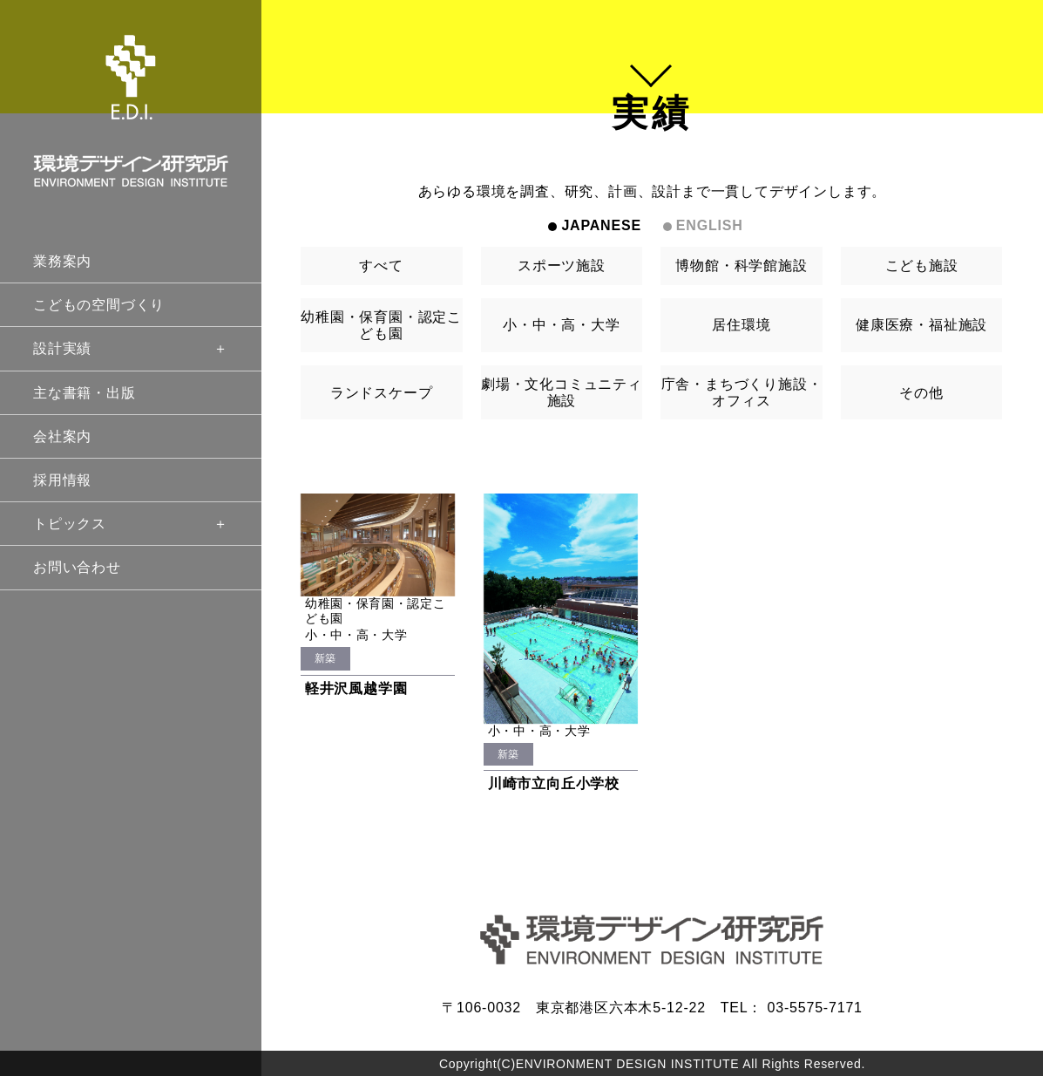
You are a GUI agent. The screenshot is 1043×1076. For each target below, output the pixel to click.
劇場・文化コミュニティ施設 (561, 392)
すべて (381, 265)
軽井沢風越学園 (356, 688)
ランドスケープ (381, 392)
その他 (921, 392)
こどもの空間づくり (99, 304)
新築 (325, 658)
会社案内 (62, 436)
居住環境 (741, 324)
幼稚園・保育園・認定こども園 (381, 325)
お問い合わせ (77, 567)
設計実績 (130, 348)
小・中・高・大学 (561, 324)
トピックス (130, 523)
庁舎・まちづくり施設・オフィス (742, 392)
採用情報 (62, 480)
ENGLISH (709, 225)
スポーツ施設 (562, 265)
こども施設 (921, 265)
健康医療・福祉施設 (921, 324)
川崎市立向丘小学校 (554, 783)
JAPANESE (600, 225)
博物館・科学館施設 (741, 265)
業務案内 (62, 261)
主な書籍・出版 (84, 392)
